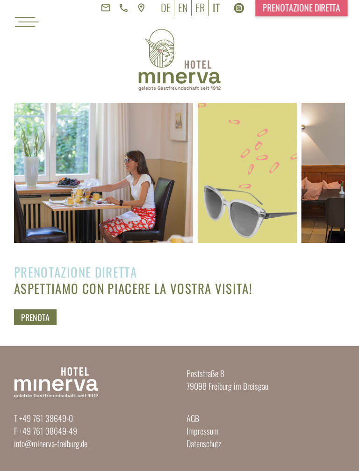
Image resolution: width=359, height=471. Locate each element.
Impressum (203, 431)
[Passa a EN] (183, 8)
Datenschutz (204, 443)
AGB (193, 418)
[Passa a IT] (216, 8)
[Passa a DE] (166, 8)
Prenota (35, 317)
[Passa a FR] (200, 8)
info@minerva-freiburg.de (50, 443)
